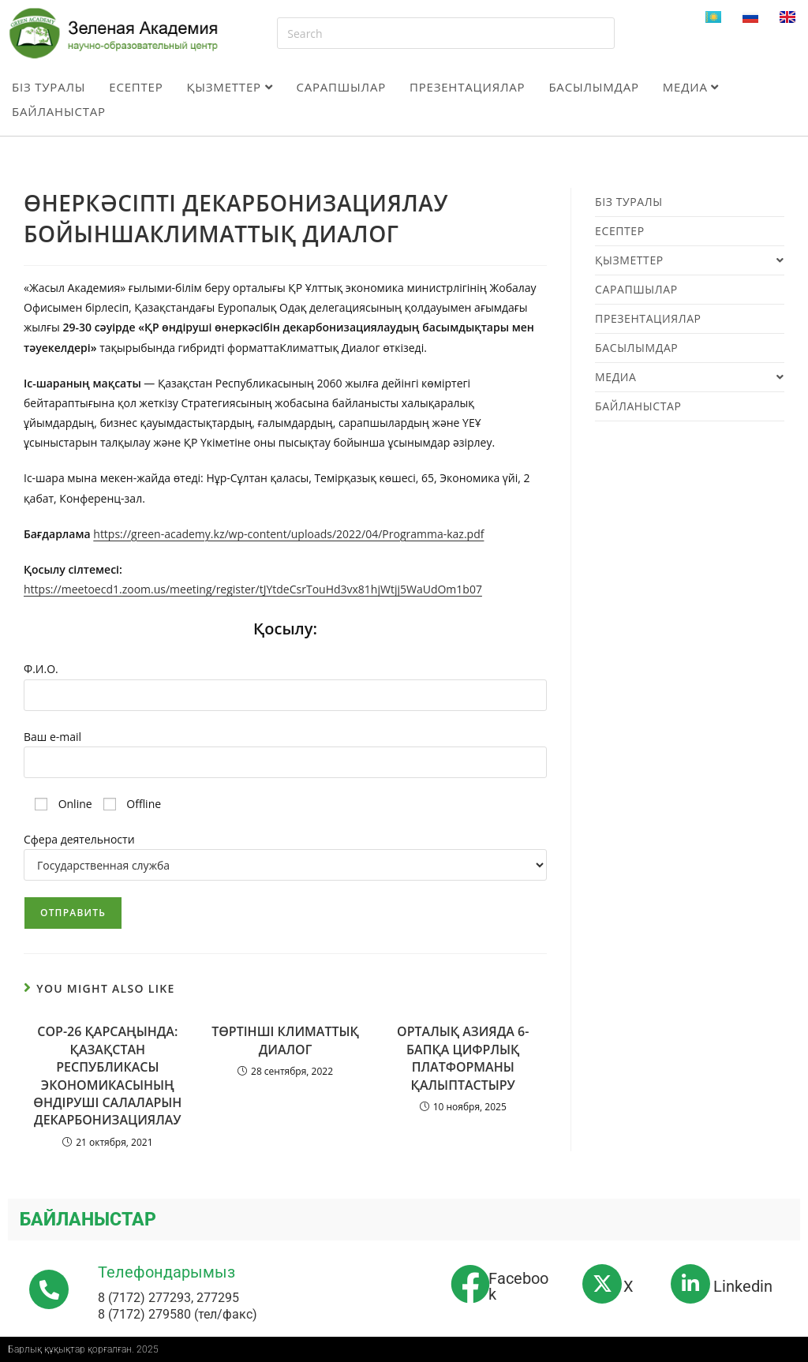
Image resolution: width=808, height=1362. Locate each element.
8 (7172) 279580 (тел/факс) (177, 1314)
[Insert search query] (445, 33)
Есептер (136, 87)
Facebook (518, 1286)
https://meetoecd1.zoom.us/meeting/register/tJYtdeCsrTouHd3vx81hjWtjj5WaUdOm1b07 (253, 589)
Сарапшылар (341, 87)
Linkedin (742, 1286)
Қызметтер (230, 87)
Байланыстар (59, 111)
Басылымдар (593, 87)
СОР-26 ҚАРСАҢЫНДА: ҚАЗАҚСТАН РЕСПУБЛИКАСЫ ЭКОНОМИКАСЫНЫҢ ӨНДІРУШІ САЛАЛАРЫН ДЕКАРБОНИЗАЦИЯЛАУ (107, 1075)
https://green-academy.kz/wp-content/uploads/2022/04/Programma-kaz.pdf (288, 533)
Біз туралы (48, 87)
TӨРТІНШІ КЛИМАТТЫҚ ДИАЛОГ (285, 1040)
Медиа (691, 87)
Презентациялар (467, 87)
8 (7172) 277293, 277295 (168, 1297)
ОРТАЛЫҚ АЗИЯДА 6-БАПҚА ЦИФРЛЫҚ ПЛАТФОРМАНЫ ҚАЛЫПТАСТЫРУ (463, 1058)
